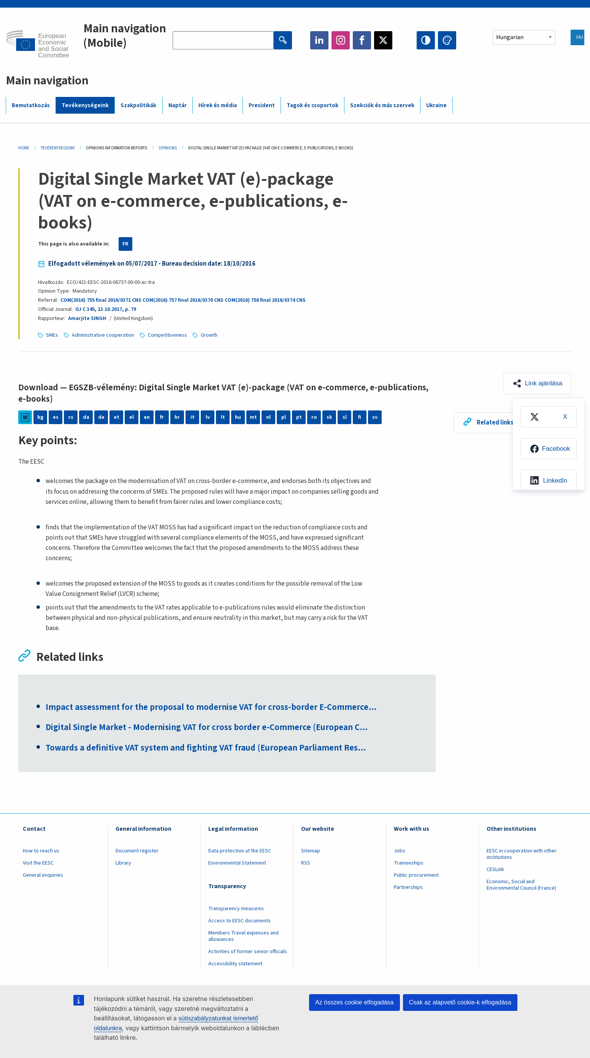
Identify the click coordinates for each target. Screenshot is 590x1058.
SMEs (52, 335)
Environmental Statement (237, 863)
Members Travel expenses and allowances (243, 937)
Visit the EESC (38, 863)
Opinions (168, 148)
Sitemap (310, 851)
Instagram (340, 40)
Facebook (362, 40)
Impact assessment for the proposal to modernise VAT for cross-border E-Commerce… (213, 707)
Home (23, 148)
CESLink (495, 870)
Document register (137, 851)
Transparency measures (236, 908)
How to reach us (41, 851)
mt (253, 417)
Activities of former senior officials (247, 952)
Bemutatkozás (31, 105)
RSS (305, 863)
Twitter (383, 40)
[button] (537, 383)
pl (283, 417)
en (147, 417)
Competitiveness (167, 335)
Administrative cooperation (103, 335)
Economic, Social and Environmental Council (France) (522, 885)
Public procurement (416, 875)
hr (177, 417)
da (86, 417)
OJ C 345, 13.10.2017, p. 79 (105, 309)
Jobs (399, 851)
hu (238, 417)
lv (208, 417)
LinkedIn (319, 40)
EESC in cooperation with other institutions (522, 854)
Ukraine (436, 105)
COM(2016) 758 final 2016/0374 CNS (265, 300)
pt (299, 417)
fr (162, 417)
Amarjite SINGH (87, 318)
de (101, 417)
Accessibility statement (235, 964)
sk (329, 417)
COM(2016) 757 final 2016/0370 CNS (183, 300)
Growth (209, 335)
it (192, 417)
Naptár (177, 105)
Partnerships (408, 888)
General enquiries (43, 875)
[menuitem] (548, 417)
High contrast (426, 40)
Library (123, 863)
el (131, 417)
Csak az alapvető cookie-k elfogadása (460, 1002)
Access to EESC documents (239, 921)
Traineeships (408, 863)
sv (374, 417)
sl (345, 417)
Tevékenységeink (85, 105)
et (116, 417)
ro (314, 417)
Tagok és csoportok (312, 105)
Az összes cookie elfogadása (354, 1002)
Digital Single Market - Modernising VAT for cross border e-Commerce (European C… (208, 728)
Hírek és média (217, 105)
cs (70, 417)
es (56, 417)
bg (40, 417)
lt (223, 417)
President (262, 105)
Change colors (447, 40)
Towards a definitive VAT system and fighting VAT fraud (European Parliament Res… (208, 748)
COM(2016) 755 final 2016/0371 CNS (100, 300)
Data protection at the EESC (239, 851)
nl (268, 417)
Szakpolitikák (138, 105)
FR (125, 244)
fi (359, 417)
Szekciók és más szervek (382, 105)
